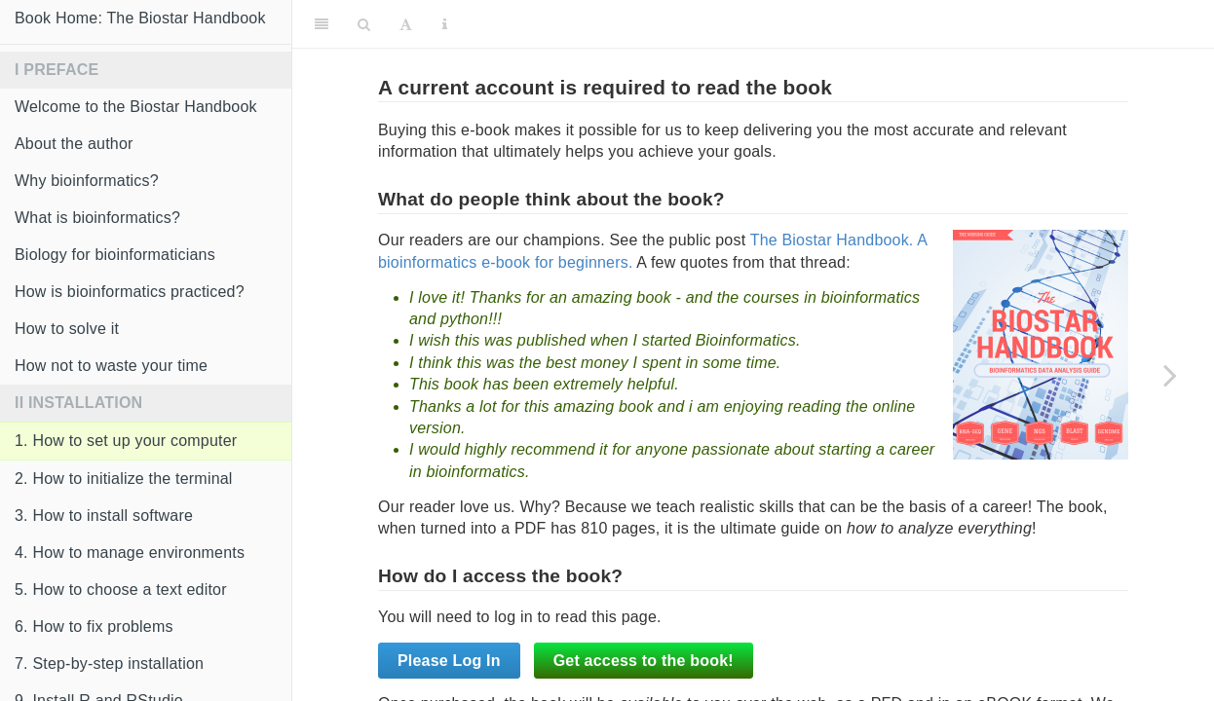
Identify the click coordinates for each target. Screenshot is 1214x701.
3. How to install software (104, 515)
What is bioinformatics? (97, 217)
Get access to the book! (643, 660)
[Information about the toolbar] (445, 24)
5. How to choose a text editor (121, 589)
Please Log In (449, 660)
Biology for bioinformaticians (115, 254)
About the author (74, 143)
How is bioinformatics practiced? (130, 291)
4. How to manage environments (130, 552)
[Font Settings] (406, 24)
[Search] (364, 24)
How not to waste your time (111, 365)
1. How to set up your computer (126, 440)
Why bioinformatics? (87, 180)
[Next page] (1170, 375)
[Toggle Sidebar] (321, 24)
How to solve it (67, 328)
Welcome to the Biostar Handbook (136, 106)
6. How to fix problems (94, 626)
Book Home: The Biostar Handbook (140, 18)
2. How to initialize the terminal (124, 478)
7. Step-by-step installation (109, 663)
